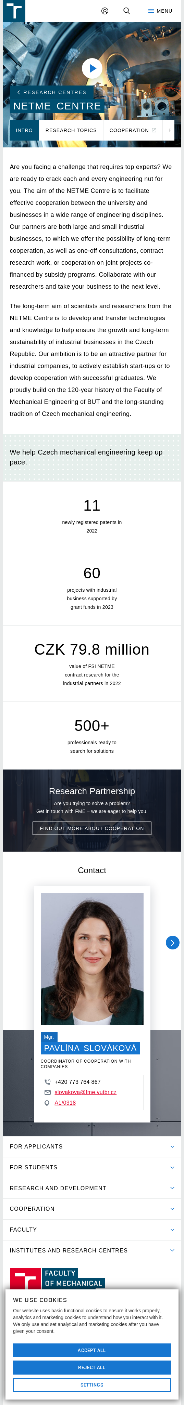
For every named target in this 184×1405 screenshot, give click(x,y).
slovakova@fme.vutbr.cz (81, 1092)
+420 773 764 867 (73, 1082)
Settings (92, 1385)
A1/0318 (60, 1103)
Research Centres (52, 92)
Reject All (92, 1367)
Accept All (92, 1350)
